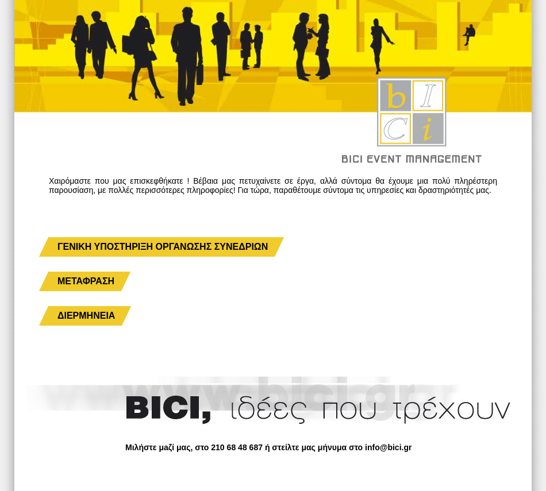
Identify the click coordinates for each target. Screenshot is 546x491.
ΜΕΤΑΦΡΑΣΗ (85, 281)
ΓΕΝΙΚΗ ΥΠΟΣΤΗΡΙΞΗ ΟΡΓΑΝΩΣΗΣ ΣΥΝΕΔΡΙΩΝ (162, 247)
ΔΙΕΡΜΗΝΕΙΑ (86, 315)
